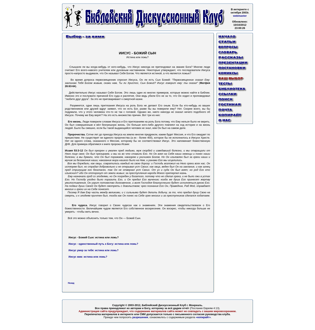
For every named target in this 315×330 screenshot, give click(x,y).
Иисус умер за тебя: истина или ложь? (94, 250)
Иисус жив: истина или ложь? (88, 256)
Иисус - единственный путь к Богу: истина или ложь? (103, 243)
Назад (71, 283)
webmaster (240, 15)
